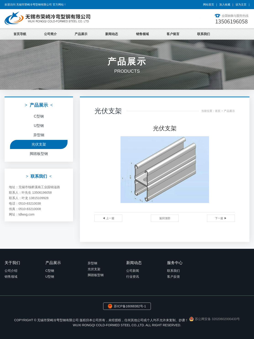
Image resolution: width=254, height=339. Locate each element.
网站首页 (208, 4)
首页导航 (19, 34)
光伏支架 (38, 144)
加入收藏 (224, 4)
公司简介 (50, 34)
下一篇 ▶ (221, 218)
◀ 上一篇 (108, 218)
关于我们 (12, 263)
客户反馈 (173, 276)
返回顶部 (164, 218)
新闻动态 (111, 34)
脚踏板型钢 (39, 154)
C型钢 (39, 116)
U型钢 (39, 126)
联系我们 (203, 34)
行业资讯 (132, 276)
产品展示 (81, 34)
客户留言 (173, 34)
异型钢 (38, 135)
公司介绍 (11, 270)
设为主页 (241, 4)
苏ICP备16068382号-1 (130, 306)
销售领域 (142, 34)
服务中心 (175, 263)
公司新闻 (132, 270)
